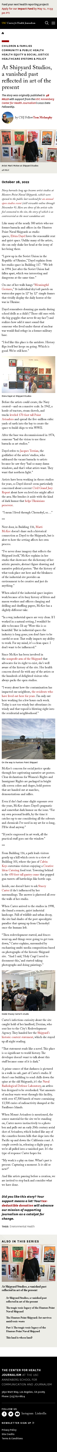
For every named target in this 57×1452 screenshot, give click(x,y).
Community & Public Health (23, 50)
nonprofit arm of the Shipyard (24, 659)
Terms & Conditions (12, 1438)
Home (3, 33)
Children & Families (17, 46)
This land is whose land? (19, 1338)
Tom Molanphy (42, 117)
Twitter (10, 1414)
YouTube (17, 1414)
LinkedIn (40, 1413)
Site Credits (8, 1434)
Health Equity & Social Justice (25, 54)
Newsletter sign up (16, 1423)
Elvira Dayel (17, 236)
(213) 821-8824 (17, 1396)
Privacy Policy (9, 1429)
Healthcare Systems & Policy (24, 59)
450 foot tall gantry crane (24, 874)
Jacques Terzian (29, 451)
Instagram (27, 1413)
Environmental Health (22, 1226)
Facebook (4, 1414)
